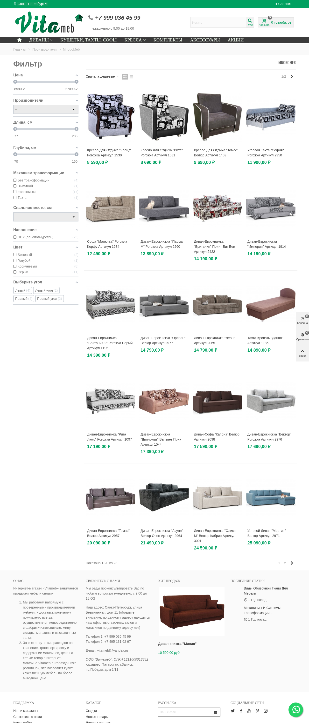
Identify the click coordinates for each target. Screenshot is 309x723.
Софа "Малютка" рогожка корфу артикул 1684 (107, 244)
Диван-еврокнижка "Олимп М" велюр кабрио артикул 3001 (215, 536)
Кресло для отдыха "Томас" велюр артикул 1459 (216, 152)
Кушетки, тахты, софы (88, 40)
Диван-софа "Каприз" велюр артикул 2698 (216, 436)
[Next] (292, 76)
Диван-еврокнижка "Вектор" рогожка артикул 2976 (269, 436)
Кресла (133, 40)
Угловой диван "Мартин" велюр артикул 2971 (266, 533)
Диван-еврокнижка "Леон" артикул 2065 (214, 340)
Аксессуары (205, 40)
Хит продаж (169, 581)
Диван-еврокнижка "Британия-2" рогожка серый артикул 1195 (110, 343)
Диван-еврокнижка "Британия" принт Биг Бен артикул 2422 (214, 247)
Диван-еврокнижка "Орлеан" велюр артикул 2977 (162, 340)
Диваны (39, 40)
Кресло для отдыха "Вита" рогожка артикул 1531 (161, 152)
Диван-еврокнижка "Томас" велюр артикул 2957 (108, 533)
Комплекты (168, 40)
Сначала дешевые (102, 76)
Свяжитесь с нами (27, 717)
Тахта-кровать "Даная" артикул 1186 (265, 340)
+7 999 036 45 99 (117, 17)
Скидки (91, 711)
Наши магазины (25, 711)
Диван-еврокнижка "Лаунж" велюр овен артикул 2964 (161, 533)
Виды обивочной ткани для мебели (266, 590)
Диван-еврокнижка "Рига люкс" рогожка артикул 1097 (109, 436)
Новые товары (97, 717)
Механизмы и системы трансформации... (262, 610)
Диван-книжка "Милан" (177, 644)
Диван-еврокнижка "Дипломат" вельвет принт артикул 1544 (161, 439)
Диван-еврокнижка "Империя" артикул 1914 (266, 244)
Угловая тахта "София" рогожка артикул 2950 (265, 152)
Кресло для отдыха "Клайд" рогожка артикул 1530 (109, 152)
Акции (236, 40)
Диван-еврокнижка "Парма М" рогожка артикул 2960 (161, 244)
